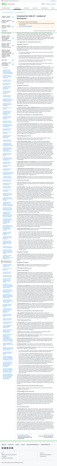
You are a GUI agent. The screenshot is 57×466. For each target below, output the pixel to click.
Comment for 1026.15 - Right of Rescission (7, 129)
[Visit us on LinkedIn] (7, 448)
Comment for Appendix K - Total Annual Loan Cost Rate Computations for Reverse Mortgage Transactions (8, 364)
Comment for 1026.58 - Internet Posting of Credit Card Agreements (8, 301)
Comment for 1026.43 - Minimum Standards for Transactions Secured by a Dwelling (8, 251)
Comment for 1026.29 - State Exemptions (7, 184)
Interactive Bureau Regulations (8, 12)
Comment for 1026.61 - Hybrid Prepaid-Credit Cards (7, 315)
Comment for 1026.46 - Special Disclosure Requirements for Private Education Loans (8, 257)
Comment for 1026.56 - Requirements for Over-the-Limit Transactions (8, 291)
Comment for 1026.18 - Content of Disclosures (7, 140)
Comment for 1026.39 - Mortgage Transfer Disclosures (7, 233)
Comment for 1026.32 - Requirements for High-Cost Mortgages (7, 194)
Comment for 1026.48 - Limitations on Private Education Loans (7, 265)
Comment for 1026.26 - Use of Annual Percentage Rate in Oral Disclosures (8, 173)
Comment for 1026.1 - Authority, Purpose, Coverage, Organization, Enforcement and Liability (8, 71)
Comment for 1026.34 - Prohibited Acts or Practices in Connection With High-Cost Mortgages (8, 204)
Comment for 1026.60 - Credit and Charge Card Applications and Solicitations (7, 310)
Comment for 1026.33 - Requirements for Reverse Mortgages (8, 199)
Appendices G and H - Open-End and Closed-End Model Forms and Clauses (8, 349)
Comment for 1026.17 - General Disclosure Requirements (7, 136)
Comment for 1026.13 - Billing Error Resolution (7, 121)
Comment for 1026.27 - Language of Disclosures (7, 177)
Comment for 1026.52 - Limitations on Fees (7, 273)
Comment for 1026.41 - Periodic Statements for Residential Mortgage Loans (7, 242)
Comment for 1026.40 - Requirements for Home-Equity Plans (7, 238)
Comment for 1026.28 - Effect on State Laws (7, 180)
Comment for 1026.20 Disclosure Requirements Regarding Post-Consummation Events (7, 149)
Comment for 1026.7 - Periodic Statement (7, 96)
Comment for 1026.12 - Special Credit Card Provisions (7, 118)
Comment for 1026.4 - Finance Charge (7, 84)
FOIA (3, 453)
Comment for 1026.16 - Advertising (7, 133)
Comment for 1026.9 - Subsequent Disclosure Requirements (7, 104)
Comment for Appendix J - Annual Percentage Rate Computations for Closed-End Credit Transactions (8, 358)
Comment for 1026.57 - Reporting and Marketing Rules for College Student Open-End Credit (8, 296)
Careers (17, 444)
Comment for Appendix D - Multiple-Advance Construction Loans (8, 331)
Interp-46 (23, 434)
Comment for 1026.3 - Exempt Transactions (7, 80)
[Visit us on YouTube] (10, 448)
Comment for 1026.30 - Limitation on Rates (7, 187)
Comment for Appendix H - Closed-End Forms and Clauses (8, 353)
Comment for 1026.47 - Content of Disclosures (7, 261)
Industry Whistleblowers (33, 444)
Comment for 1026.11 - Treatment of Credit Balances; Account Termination (7, 112)
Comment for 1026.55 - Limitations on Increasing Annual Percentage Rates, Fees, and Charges (8, 286)
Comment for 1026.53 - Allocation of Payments (7, 276)
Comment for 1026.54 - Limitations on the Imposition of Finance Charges (7, 280)
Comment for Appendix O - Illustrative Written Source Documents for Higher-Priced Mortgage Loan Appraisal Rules (8, 376)
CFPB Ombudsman (45, 444)
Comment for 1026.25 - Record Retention (7, 169)
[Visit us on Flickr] (12, 448)
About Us (4, 444)
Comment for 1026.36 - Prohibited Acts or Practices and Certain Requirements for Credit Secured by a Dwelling (7, 214)
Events (23, 444)
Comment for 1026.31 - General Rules (7, 190)
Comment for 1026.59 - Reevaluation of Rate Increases (7, 305)
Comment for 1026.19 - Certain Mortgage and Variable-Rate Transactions (8, 144)
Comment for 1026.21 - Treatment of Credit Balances (7, 154)
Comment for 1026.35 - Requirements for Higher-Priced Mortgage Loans (8, 209)
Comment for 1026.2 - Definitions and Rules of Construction (7, 77)
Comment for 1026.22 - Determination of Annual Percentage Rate (7, 159)
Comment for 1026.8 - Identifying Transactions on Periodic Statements (8, 100)
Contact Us (11, 444)
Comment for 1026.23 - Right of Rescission (7, 163)
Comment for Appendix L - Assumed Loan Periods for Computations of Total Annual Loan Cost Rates (8, 370)
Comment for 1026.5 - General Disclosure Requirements (7, 88)
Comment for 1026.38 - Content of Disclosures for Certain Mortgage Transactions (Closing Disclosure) (8, 228)
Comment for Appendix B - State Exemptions (8, 322)
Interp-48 (48, 434)
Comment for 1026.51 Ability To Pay (7, 269)
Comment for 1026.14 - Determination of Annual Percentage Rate (7, 125)
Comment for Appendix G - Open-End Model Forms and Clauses (8, 344)
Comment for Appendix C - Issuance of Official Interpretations (8, 326)
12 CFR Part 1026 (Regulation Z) (20, 12)
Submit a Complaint (51, 4)
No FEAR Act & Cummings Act (7, 458)
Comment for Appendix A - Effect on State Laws (8, 319)
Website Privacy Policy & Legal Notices (9, 454)
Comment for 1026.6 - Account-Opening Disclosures (7, 92)
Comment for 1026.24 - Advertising (7, 166)
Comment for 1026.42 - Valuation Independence (7, 247)
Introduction (5, 68)
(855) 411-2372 (53, 0)
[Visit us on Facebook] (2, 448)
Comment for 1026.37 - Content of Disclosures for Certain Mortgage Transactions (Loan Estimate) (8, 221)
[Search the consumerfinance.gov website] (43, 4)
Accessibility (4, 456)
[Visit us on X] (5, 448)
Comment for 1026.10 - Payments (7, 108)
